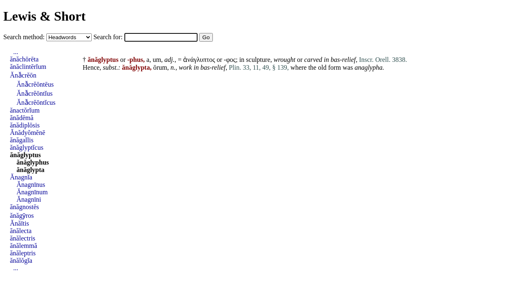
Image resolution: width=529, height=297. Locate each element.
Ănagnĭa (21, 177)
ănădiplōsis (25, 125)
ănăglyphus (33, 162)
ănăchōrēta (24, 59)
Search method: (24, 36)
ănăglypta (31, 169)
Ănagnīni (29, 199)
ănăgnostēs (24, 206)
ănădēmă (21, 117)
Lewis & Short (44, 16)
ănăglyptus (25, 154)
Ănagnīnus (31, 184)
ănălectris (22, 238)
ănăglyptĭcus (26, 147)
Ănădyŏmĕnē (27, 132)
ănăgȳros (22, 215)
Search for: (108, 36)
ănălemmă (23, 245)
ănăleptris (23, 253)
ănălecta (20, 230)
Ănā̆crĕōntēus (35, 84)
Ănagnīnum (32, 192)
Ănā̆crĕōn (23, 75)
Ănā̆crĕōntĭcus (36, 102)
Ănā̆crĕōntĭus (34, 93)
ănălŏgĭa (21, 260)
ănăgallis (21, 140)
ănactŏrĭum (25, 110)
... (15, 51)
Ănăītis (19, 223)
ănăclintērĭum (28, 66)
